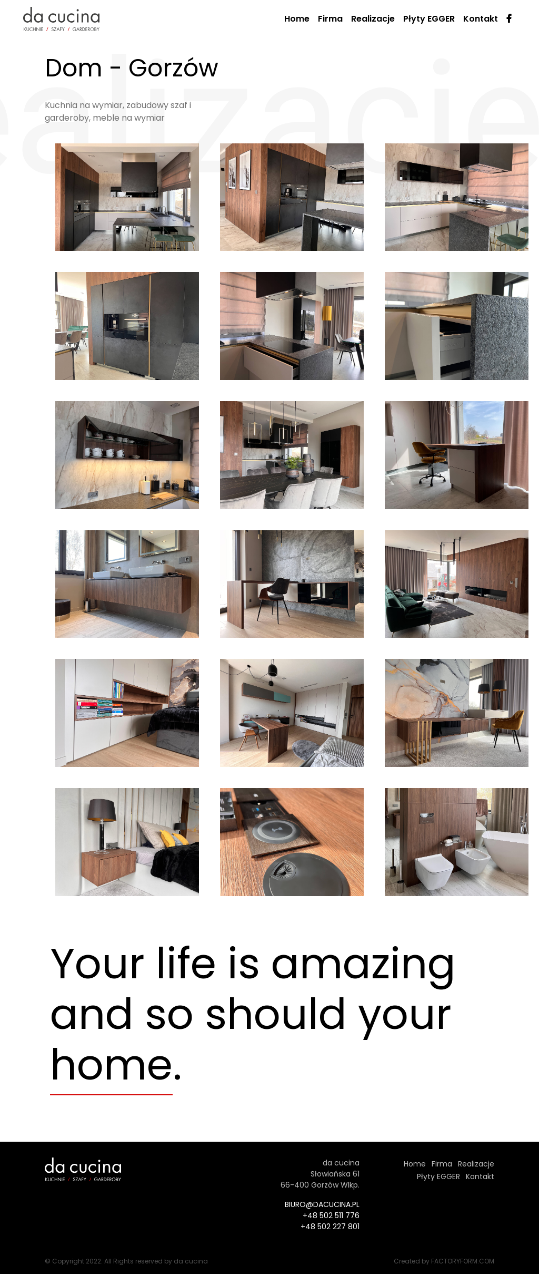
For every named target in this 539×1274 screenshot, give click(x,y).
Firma (330, 19)
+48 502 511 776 (331, 1215)
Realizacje (373, 19)
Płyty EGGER (429, 19)
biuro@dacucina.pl (322, 1204)
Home (297, 19)
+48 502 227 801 (330, 1226)
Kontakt (480, 19)
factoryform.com (462, 1261)
